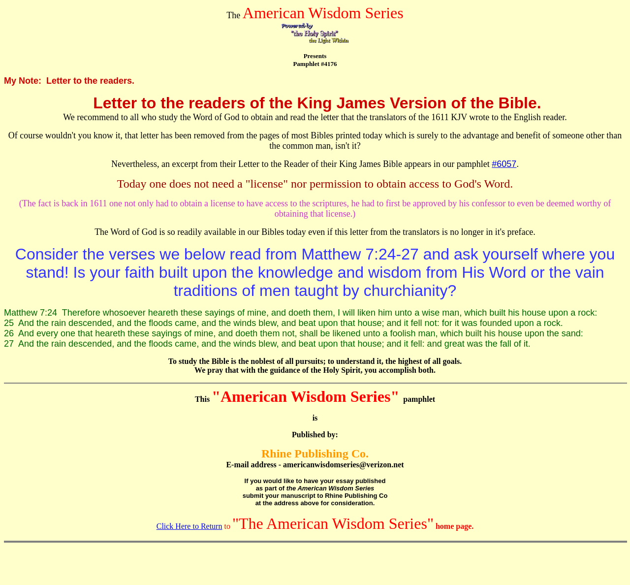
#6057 (504, 164)
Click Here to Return (189, 526)
